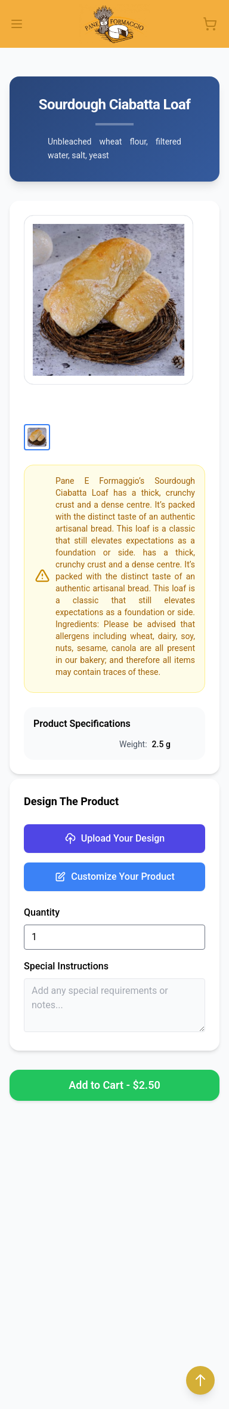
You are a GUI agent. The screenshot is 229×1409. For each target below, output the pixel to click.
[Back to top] (200, 1380)
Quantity (42, 912)
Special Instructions (66, 966)
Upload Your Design (114, 839)
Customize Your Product (114, 877)
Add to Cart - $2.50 (114, 1085)
